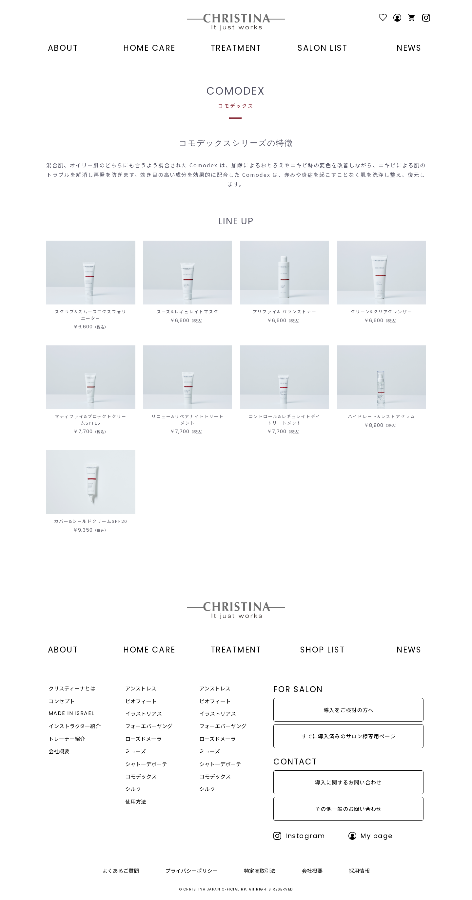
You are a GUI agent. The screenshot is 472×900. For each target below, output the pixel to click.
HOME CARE (149, 48)
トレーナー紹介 (67, 739)
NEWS (409, 48)
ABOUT (63, 48)
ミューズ (135, 751)
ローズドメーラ (143, 739)
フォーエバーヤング (148, 726)
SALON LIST (322, 48)
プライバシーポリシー (191, 870)
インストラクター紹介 (75, 726)
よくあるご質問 (120, 870)
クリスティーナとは (72, 688)
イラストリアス (143, 713)
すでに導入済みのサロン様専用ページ (348, 736)
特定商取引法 (259, 870)
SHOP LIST (322, 650)
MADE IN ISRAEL (71, 713)
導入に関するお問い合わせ (348, 782)
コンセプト (62, 701)
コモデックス (141, 776)
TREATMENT (236, 48)
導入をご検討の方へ (349, 710)
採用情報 (359, 870)
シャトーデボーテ (146, 764)
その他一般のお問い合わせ (348, 809)
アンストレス (140, 688)
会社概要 (59, 751)
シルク (133, 789)
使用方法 (135, 801)
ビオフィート (141, 701)
